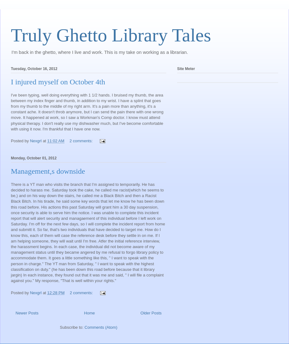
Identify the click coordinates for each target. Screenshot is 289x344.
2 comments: (82, 141)
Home (89, 313)
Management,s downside (48, 171)
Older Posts (151, 313)
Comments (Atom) (101, 327)
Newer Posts (27, 313)
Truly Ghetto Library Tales (111, 35)
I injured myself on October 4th (58, 82)
